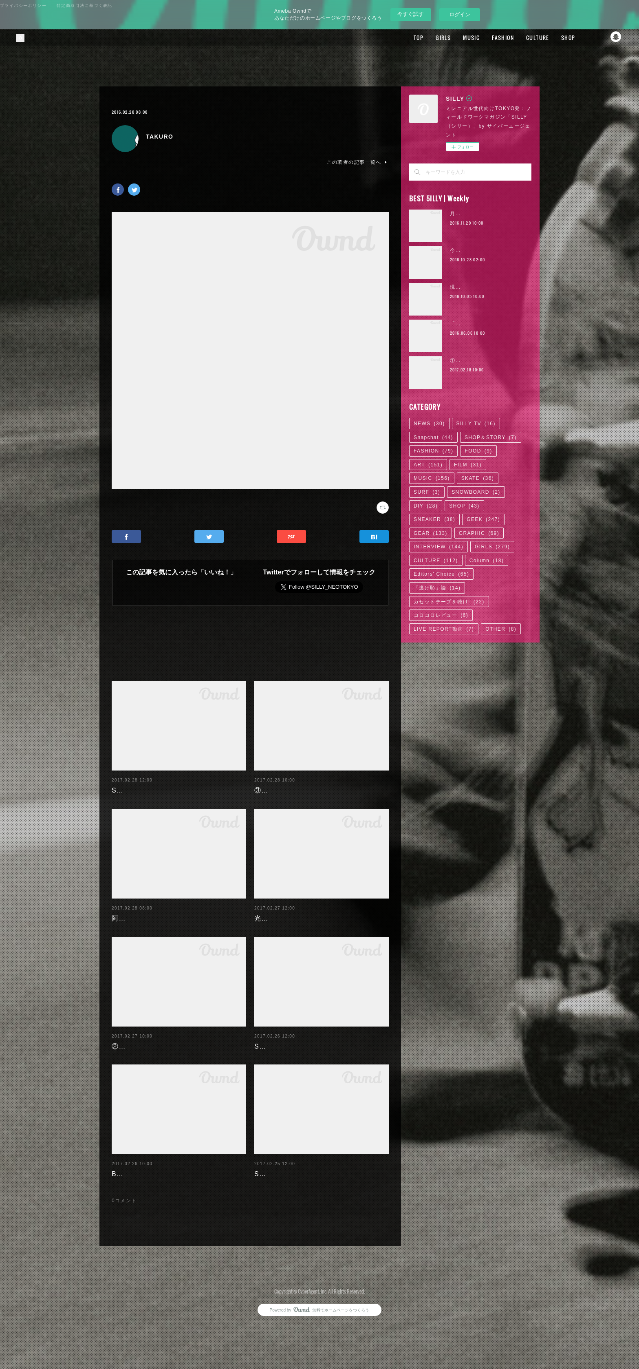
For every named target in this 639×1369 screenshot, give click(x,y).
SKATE (477, 478)
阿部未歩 (126, 923)
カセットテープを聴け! (449, 602)
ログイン (459, 14)
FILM (468, 465)
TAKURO (159, 136)
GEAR (430, 533)
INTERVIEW (438, 547)
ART (428, 465)
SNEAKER (434, 519)
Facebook (584, 37)
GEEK (483, 519)
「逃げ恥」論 (437, 588)
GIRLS (427, 37)
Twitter (600, 37)
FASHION (487, 37)
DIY (426, 506)
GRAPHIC (479, 533)
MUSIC (455, 37)
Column (486, 560)
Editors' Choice (441, 574)
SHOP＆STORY (491, 437)
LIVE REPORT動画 (444, 629)
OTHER (500, 629)
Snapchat (616, 37)
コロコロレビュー (441, 615)
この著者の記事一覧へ (358, 162)
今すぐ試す (410, 14)
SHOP (552, 37)
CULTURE (522, 37)
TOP (403, 37)
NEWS (429, 423)
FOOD (478, 451)
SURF (427, 492)
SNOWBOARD (476, 492)
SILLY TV (476, 423)
